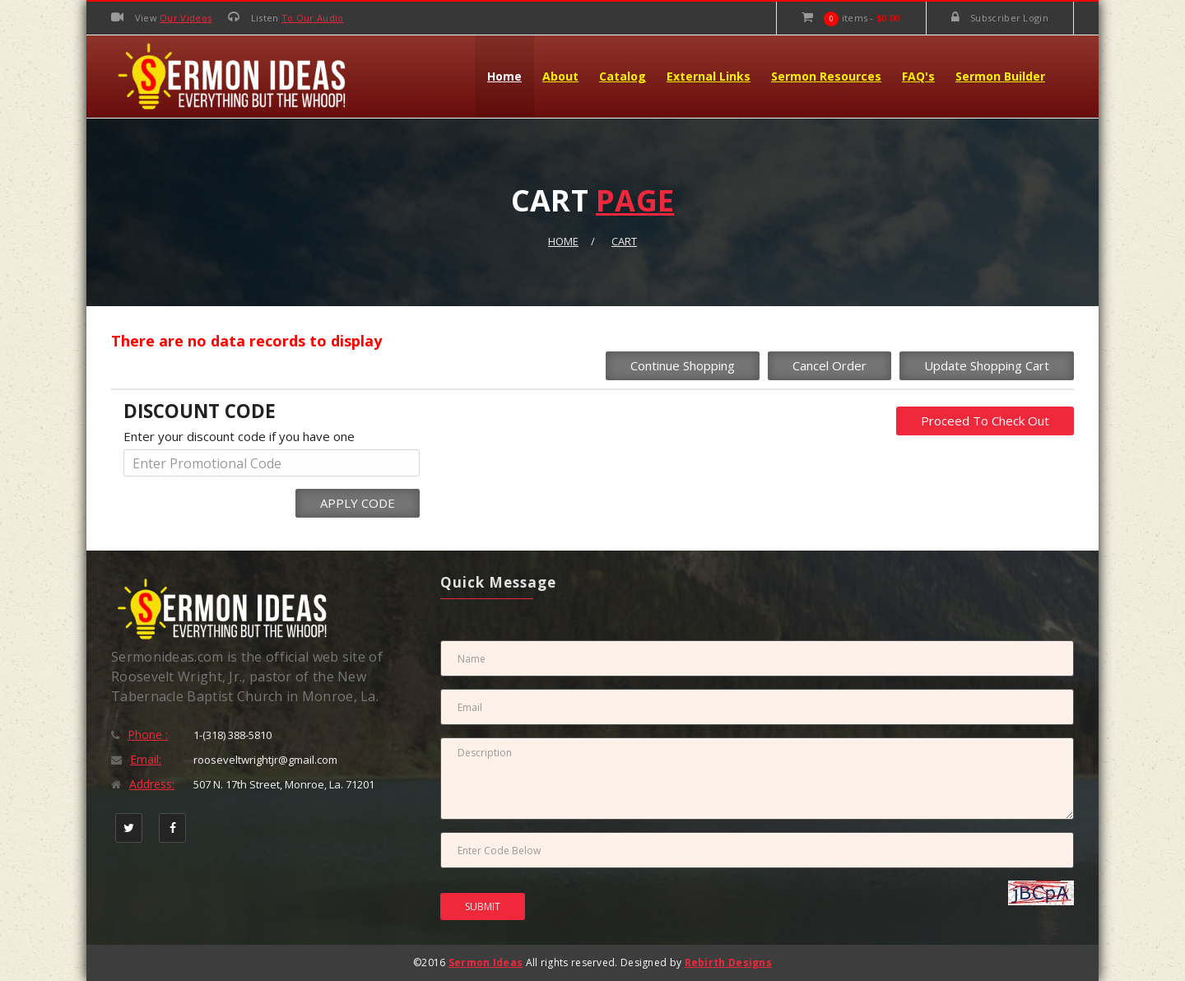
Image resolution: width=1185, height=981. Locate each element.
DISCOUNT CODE (199, 411)
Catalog (622, 76)
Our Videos (185, 18)
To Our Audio (312, 18)
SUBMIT (482, 907)
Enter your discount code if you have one (239, 436)
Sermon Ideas (485, 962)
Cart (624, 241)
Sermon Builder (1000, 76)
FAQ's (918, 76)
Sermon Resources (826, 76)
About (560, 76)
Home (504, 76)
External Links (708, 76)
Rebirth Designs (729, 962)
